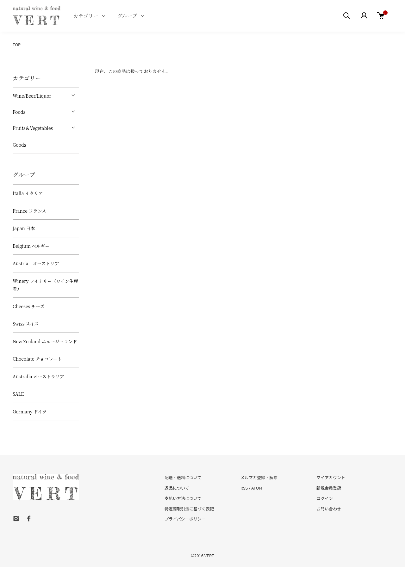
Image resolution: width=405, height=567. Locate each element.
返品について (177, 488)
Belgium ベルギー (31, 246)
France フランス (29, 211)
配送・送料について (183, 477)
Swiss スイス (26, 323)
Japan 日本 (24, 228)
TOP (17, 44)
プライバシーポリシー (185, 519)
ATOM (256, 488)
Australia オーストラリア (38, 376)
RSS (244, 488)
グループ (127, 15)
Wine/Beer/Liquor (32, 96)
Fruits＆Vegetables (33, 128)
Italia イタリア (28, 193)
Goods (19, 145)
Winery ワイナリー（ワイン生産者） (45, 285)
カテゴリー (85, 15)
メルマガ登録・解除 (258, 477)
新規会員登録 (328, 488)
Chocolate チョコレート (37, 359)
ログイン (324, 498)
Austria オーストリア (36, 263)
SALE (18, 394)
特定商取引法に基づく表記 (189, 509)
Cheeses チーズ (28, 306)
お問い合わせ (328, 509)
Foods (19, 112)
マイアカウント (330, 477)
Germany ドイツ (30, 411)
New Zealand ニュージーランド (45, 341)
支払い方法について (183, 498)
